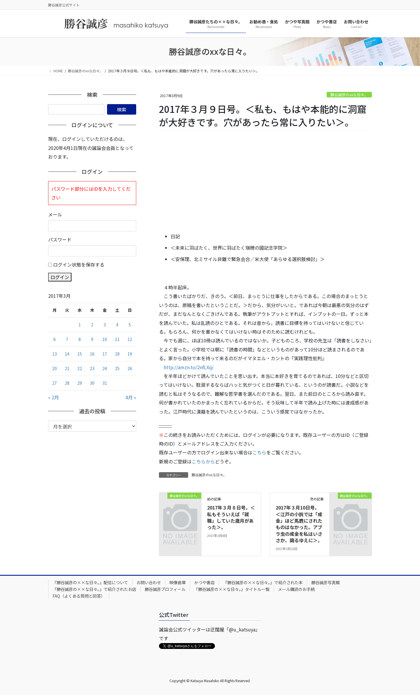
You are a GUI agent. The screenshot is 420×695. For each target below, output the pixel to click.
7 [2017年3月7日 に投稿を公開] (67, 339)
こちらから (203, 461)
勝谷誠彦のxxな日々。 (349, 94)
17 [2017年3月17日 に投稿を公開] (104, 354)
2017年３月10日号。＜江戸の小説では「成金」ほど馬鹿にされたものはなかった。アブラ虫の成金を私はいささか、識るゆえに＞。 (299, 524)
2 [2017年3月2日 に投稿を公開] (92, 325)
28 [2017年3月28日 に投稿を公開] (67, 383)
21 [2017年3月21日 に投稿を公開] (67, 368)
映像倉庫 (177, 582)
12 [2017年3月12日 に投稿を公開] (129, 339)
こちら (259, 452)
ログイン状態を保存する (78, 264)
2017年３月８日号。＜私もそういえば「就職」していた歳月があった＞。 (231, 517)
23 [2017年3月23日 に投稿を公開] (92, 368)
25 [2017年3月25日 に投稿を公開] (117, 368)
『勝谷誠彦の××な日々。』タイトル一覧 (232, 589)
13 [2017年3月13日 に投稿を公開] (54, 354)
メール (55, 214)
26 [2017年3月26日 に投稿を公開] (129, 368)
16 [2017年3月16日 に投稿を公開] (92, 354)
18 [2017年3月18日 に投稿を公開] (117, 354)
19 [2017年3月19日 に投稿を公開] (129, 354)
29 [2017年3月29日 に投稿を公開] (79, 383)
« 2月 (53, 397)
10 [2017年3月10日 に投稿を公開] (104, 339)
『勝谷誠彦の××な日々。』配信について (90, 582)
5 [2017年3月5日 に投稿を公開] (130, 325)
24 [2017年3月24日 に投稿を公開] (104, 368)
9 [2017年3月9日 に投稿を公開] (92, 339)
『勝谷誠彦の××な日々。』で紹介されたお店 (94, 589)
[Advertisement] (265, 182)
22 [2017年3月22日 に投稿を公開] (79, 368)
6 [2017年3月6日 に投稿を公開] (54, 339)
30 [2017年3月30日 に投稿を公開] (92, 383)
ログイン (59, 277)
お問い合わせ (148, 582)
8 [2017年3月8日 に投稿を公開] (79, 339)
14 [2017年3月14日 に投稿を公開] (67, 354)
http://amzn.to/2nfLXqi (189, 367)
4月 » (130, 397)
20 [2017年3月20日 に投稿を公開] (54, 368)
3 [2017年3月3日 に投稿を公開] (105, 325)
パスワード (59, 239)
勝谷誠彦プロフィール (165, 589)
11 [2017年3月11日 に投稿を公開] (117, 339)
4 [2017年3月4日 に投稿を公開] (117, 325)
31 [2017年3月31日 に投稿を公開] (104, 383)
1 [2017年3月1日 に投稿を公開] (79, 325)
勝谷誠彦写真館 (325, 582)
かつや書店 (204, 582)
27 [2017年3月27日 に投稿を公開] (54, 383)
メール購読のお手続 (296, 589)
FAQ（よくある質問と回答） (78, 596)
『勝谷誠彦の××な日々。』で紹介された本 (263, 582)
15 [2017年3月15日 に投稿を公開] (79, 354)
